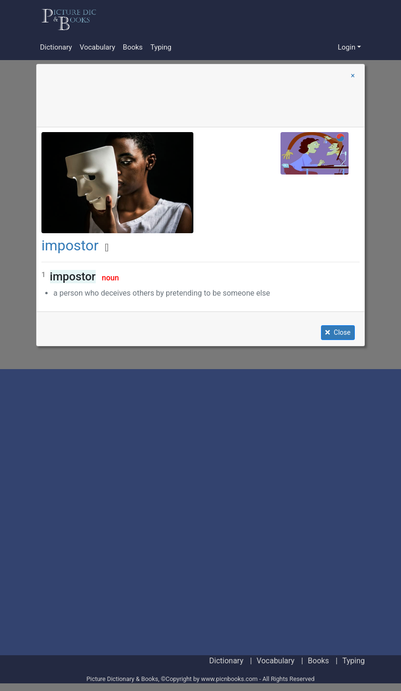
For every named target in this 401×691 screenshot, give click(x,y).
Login (346, 47)
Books (133, 47)
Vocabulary (97, 47)
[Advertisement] (233, 19)
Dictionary (56, 47)
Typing (160, 47)
